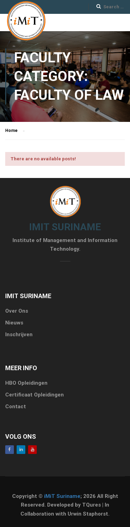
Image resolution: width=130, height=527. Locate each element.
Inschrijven (19, 334)
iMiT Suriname (62, 496)
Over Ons (16, 311)
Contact (15, 406)
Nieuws (14, 323)
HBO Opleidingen (26, 383)
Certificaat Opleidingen (34, 395)
